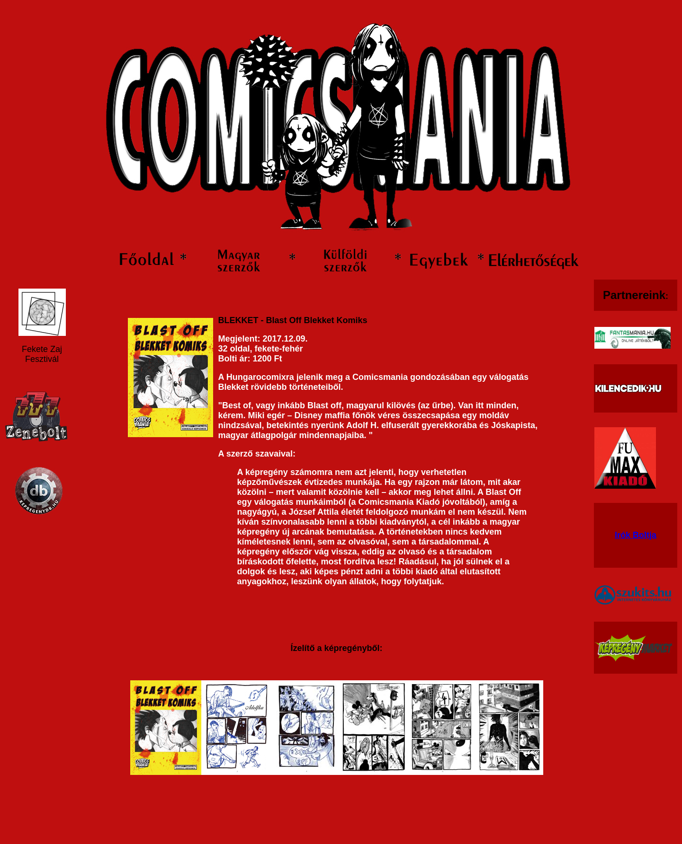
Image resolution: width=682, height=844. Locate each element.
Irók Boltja (635, 535)
